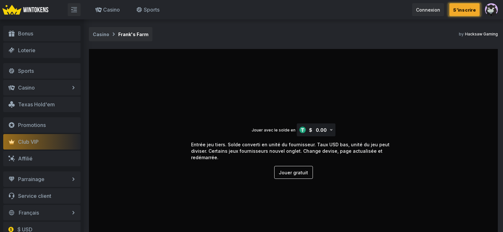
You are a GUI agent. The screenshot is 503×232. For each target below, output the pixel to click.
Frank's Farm (133, 34)
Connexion (428, 10)
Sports (148, 9)
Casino (107, 9)
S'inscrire (464, 9)
